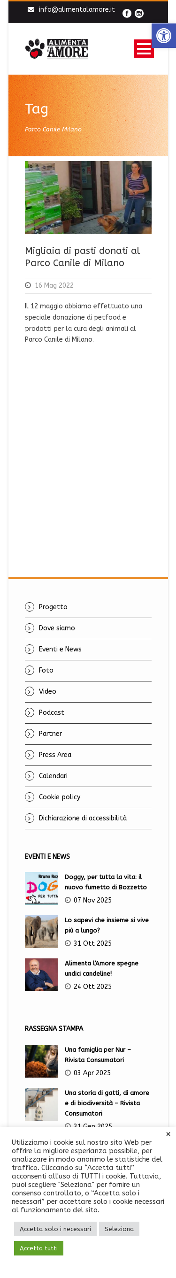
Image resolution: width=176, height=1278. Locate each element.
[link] (164, 35)
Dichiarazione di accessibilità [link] (83, 818)
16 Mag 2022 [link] (54, 286)
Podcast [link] (51, 713)
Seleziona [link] (119, 1228)
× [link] (168, 1134)
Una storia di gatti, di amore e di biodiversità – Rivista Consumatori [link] (107, 1103)
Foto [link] (46, 670)
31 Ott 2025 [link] (93, 944)
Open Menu (144, 48)
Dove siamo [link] (57, 628)
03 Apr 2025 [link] (92, 1073)
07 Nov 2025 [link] (93, 900)
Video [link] (47, 692)
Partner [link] (50, 734)
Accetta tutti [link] (39, 1248)
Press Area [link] (55, 755)
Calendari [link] (53, 776)
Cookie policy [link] (59, 797)
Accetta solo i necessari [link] (55, 1228)
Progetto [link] (53, 607)
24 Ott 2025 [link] (93, 987)
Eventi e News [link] (60, 649)
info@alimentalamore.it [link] (77, 10)
